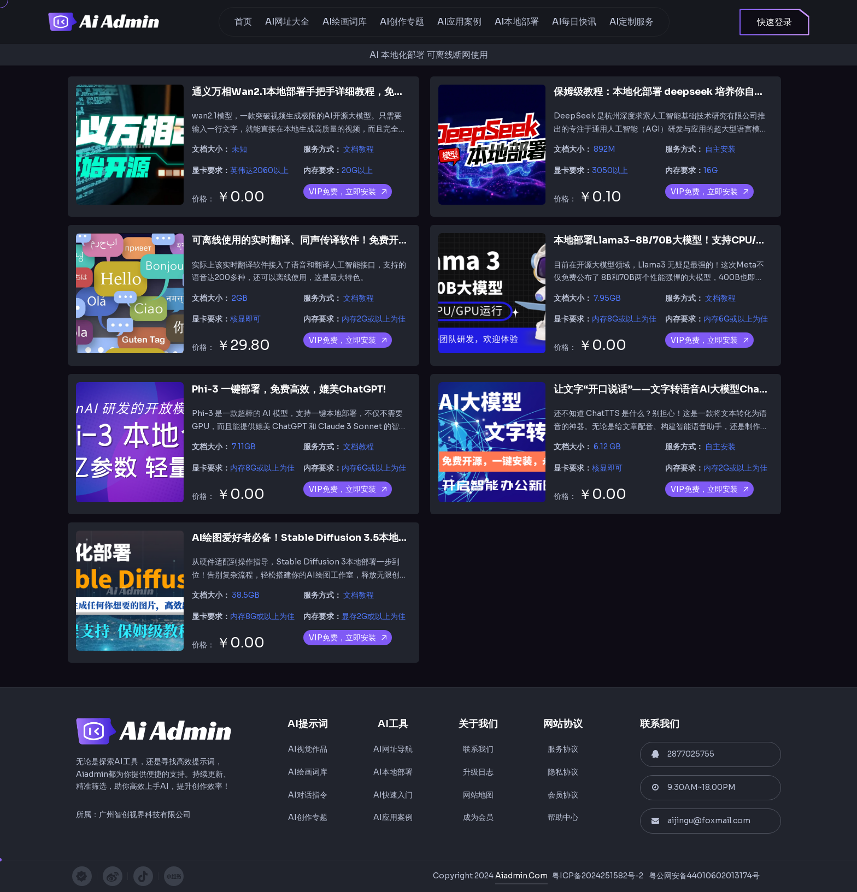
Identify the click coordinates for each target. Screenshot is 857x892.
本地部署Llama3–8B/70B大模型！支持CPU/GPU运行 (675, 240)
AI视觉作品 (307, 749)
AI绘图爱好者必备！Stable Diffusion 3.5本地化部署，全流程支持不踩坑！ (359, 538)
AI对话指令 (307, 795)
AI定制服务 (631, 21)
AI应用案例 (459, 21)
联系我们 (478, 749)
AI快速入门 (393, 795)
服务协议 (563, 749)
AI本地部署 (517, 21)
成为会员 (478, 817)
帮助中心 (563, 817)
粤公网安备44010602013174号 (704, 876)
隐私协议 (563, 772)
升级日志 (478, 772)
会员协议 (563, 795)
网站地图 (478, 795)
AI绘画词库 (344, 21)
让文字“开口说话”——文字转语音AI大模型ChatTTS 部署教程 (689, 389)
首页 (243, 21)
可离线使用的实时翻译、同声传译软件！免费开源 (300, 240)
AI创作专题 (402, 21)
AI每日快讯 (574, 21)
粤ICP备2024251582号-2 (597, 876)
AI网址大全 (287, 21)
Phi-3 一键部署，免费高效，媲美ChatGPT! (289, 389)
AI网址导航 (393, 749)
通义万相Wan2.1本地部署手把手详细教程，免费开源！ (312, 92)
